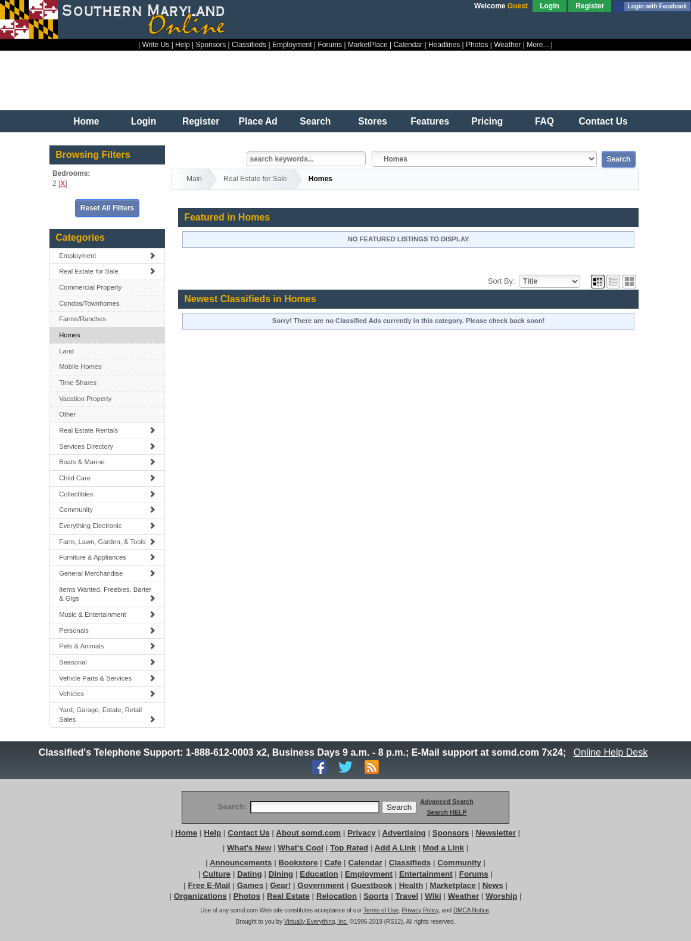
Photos (477, 45)
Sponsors (211, 45)
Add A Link (395, 847)
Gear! (280, 885)
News (493, 885)
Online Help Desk (610, 752)
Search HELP (446, 812)
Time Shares (78, 382)
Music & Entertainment (107, 614)
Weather (507, 45)
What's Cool (300, 847)
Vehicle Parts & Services (107, 678)
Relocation (336, 896)
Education (319, 873)
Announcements (241, 862)
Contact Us (602, 121)
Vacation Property (85, 398)
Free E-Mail (209, 885)
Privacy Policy (419, 910)
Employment (292, 45)
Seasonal (107, 662)
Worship (501, 896)
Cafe (333, 862)
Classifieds (249, 45)
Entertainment (426, 873)
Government (320, 885)
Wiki (433, 896)
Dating (249, 873)
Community (107, 509)
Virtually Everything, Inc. (316, 921)
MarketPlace (368, 45)
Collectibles (107, 494)
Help (182, 45)
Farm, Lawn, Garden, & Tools (107, 541)
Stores (372, 121)
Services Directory (107, 446)
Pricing (487, 121)
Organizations (200, 896)
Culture (217, 873)
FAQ (544, 121)
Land (66, 351)
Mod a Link (443, 847)
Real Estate (288, 896)
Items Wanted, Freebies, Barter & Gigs (107, 594)
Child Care (107, 478)
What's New (249, 847)
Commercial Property (90, 287)
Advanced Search (446, 801)
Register (589, 6)
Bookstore (298, 862)
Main (194, 179)
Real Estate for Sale (107, 271)
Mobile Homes (80, 366)
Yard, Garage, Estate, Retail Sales (107, 714)
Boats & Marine (107, 461)
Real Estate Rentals (107, 430)
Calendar (407, 45)
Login (549, 6)
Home (86, 121)
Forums (330, 45)
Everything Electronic (107, 525)
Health (411, 885)
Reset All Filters (107, 208)
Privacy (361, 832)
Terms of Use (381, 910)
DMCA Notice (471, 910)
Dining (281, 873)
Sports (375, 896)
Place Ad (258, 121)
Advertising (403, 832)
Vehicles (107, 693)
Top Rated (349, 847)
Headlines (444, 45)
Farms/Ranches (82, 318)
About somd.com (308, 832)
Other (67, 414)
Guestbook (372, 885)
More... (538, 45)
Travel (407, 896)
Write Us (156, 45)
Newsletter (495, 832)
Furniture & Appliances (107, 557)
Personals (107, 630)
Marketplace (453, 885)
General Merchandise (107, 573)
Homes (69, 334)
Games (250, 885)
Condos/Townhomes (89, 303)
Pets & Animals (107, 646)
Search (315, 121)
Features (429, 121)
